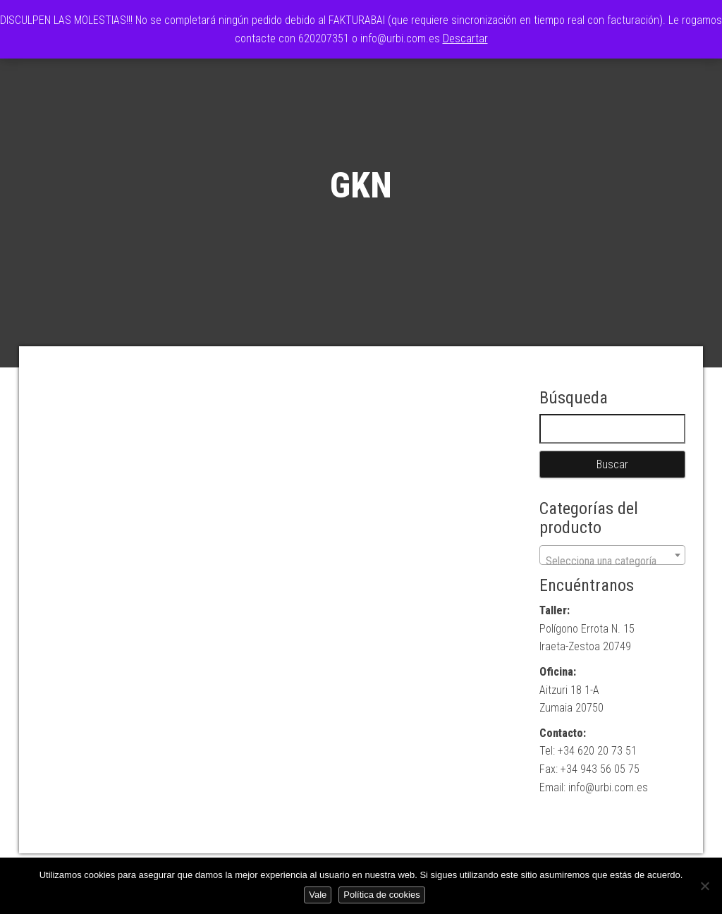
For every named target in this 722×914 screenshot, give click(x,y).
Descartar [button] (465, 38)
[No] (704, 886)
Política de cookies (381, 894)
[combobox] (612, 555)
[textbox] (612, 561)
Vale (317, 894)
